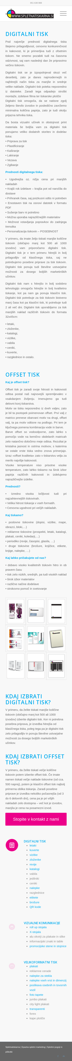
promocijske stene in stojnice (48, 946)
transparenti (37, 1008)
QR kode (35, 906)
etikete (34, 897)
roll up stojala (38, 927)
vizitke (34, 854)
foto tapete (36, 994)
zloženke (35, 859)
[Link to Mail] (64, 1056)
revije (33, 864)
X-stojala (35, 932)
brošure (34, 902)
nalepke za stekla (41, 975)
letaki (33, 845)
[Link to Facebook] (58, 1056)
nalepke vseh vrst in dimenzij (48, 980)
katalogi (35, 869)
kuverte (34, 850)
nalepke (35, 888)
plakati (34, 966)
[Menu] (61, 13)
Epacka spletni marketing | (34, 1047)
